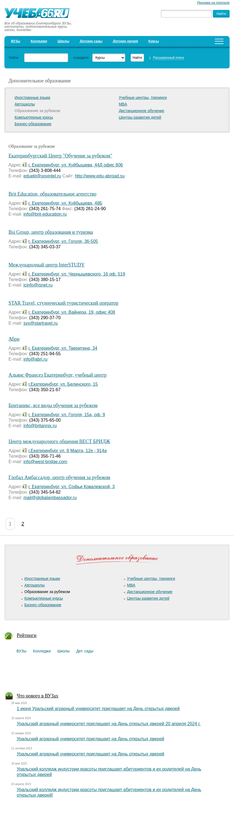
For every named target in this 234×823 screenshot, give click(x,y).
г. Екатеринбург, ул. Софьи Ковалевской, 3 (71, 486)
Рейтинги (27, 635)
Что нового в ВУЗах (37, 696)
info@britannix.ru (40, 425)
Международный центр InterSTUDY (47, 265)
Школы (63, 41)
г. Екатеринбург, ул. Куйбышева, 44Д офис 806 (75, 165)
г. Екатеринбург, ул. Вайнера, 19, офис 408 (71, 312)
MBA (123, 104)
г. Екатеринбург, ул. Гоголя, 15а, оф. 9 (66, 414)
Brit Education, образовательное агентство (52, 194)
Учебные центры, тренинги (143, 97)
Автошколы (25, 104)
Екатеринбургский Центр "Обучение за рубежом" (60, 156)
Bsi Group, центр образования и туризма (51, 232)
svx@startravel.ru (40, 323)
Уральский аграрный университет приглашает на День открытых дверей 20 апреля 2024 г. (108, 723)
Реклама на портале (213, 3)
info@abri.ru (35, 359)
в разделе (81, 58)
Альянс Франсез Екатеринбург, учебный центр (58, 375)
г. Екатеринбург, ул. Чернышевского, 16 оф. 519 (76, 274)
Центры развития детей (140, 117)
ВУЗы (15, 41)
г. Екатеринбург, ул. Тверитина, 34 (62, 348)
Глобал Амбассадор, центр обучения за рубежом (59, 477)
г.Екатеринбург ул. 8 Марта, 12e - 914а (67, 450)
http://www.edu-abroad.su (100, 176)
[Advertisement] (115, 674)
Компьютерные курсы (34, 117)
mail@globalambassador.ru (50, 497)
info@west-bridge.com (45, 461)
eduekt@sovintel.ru (42, 176)
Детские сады (91, 41)
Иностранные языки (32, 97)
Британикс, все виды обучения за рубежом (53, 405)
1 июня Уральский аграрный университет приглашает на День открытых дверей (98, 708)
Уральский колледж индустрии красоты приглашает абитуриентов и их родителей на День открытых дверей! (109, 792)
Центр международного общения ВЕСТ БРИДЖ (59, 441)
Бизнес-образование (33, 124)
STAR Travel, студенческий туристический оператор (63, 303)
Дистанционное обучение (141, 111)
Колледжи (39, 41)
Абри (14, 339)
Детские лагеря (125, 41)
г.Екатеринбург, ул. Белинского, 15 (63, 384)
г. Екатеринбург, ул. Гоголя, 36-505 (63, 241)
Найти (13, 58)
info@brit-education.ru (45, 214)
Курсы (153, 41)
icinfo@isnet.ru (37, 285)
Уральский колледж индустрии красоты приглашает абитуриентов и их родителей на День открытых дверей (109, 772)
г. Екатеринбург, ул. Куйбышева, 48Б (65, 203)
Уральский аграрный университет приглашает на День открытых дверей (90, 738)
